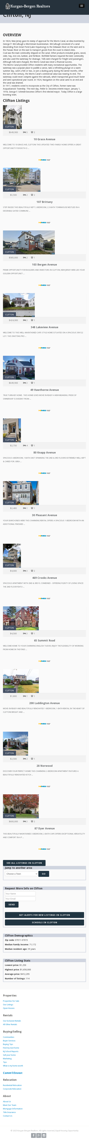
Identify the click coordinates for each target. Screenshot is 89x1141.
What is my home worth (13, 1066)
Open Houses (8, 1008)
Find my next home (11, 1048)
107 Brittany (45, 201)
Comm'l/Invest (12, 1072)
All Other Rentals (10, 1024)
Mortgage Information (13, 1109)
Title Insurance (9, 1112)
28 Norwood (45, 765)
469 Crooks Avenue (44, 577)
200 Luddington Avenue (44, 703)
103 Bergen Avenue (44, 264)
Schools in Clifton (44, 922)
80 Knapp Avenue (44, 452)
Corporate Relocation (12, 1089)
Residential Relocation (12, 1085)
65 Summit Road (44, 640)
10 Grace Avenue (44, 139)
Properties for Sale (11, 1001)
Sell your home (9, 1055)
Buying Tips (8, 1044)
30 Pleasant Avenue (44, 515)
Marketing (7, 1058)
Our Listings (8, 1004)
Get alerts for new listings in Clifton (44, 915)
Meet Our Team (9, 1105)
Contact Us (7, 1116)
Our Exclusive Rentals (12, 1021)
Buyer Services (9, 1041)
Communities (8, 1037)
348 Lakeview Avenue (44, 327)
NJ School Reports (10, 1051)
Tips (5, 1062)
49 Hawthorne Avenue (44, 389)
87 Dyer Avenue (44, 828)
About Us (7, 1101)
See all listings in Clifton (24, 863)
